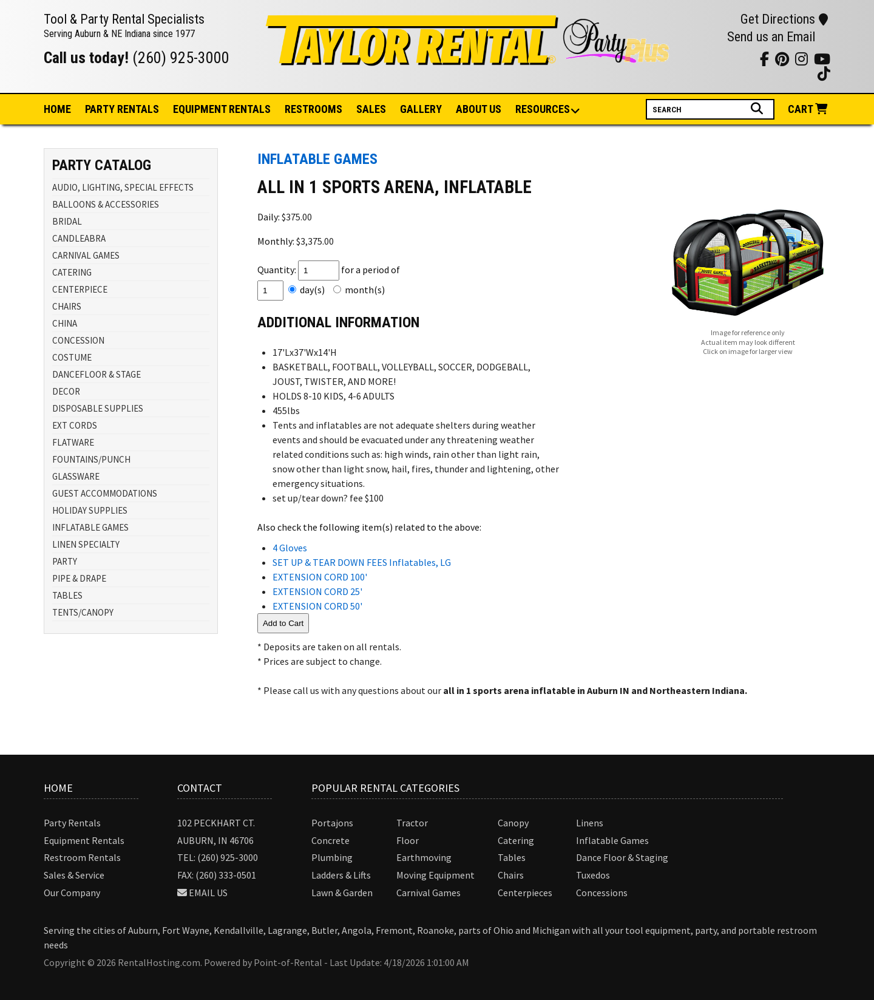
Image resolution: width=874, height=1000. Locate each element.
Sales (371, 109)
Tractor (412, 823)
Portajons (332, 823)
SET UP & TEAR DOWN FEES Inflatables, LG (362, 562)
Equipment (222, 109)
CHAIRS (66, 306)
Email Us (208, 892)
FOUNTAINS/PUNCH (91, 459)
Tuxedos (593, 875)
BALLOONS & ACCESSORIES (105, 204)
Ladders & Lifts (341, 875)
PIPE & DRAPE (79, 578)
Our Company (72, 892)
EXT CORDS (74, 425)
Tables (512, 857)
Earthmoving (424, 857)
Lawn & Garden (342, 892)
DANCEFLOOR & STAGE (96, 374)
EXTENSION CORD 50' (317, 606)
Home (57, 109)
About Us (478, 109)
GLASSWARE (76, 476)
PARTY (64, 561)
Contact (199, 788)
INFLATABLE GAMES (90, 527)
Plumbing (332, 857)
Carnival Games (428, 892)
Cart (809, 109)
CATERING (72, 272)
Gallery (421, 109)
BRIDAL (67, 221)
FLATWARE (73, 442)
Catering (516, 840)
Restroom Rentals (82, 857)
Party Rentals (72, 823)
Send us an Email (771, 36)
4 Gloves (290, 548)
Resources (543, 110)
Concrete (330, 840)
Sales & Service (74, 875)
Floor (407, 840)
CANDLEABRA (79, 238)
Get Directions (784, 19)
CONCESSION (78, 340)
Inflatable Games (612, 840)
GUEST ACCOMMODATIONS (104, 493)
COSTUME (72, 357)
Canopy (513, 823)
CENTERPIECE (79, 289)
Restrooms (313, 109)
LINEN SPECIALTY (86, 544)
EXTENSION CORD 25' (317, 591)
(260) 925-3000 (180, 58)
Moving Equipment (435, 875)
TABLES (67, 595)
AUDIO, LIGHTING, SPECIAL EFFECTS (123, 187)
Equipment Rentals (84, 840)
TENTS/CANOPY (82, 612)
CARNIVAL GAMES (86, 255)
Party (122, 109)
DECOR (66, 391)
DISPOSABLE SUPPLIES (97, 408)
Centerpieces (525, 892)
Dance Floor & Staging (622, 857)
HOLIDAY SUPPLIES (89, 510)
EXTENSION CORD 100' (320, 577)
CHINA (64, 323)
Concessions (602, 892)
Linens (589, 823)
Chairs (511, 875)
